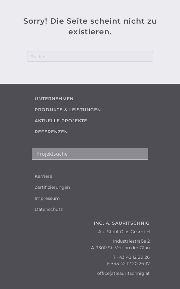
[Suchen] (90, 56)
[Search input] (90, 154)
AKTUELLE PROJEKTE (61, 121)
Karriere (43, 176)
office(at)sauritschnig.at (123, 273)
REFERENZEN (51, 132)
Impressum (47, 198)
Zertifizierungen (52, 187)
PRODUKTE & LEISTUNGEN (68, 110)
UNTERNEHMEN (54, 98)
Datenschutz (49, 209)
